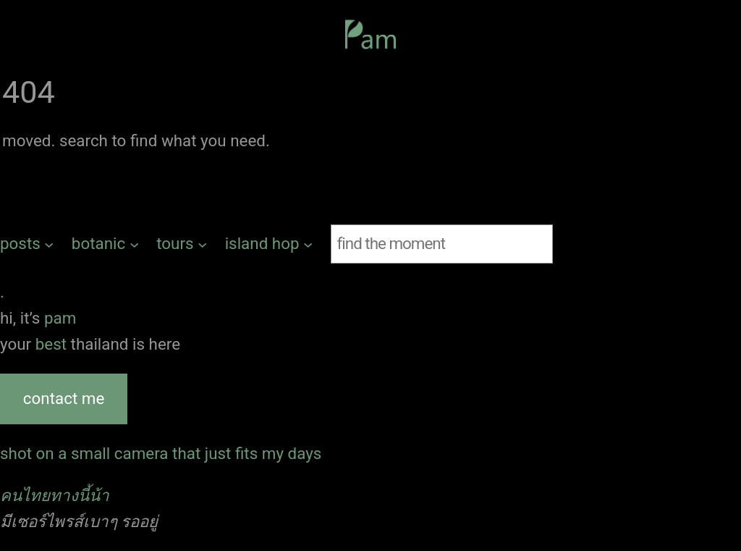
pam (60, 317)
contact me (63, 398)
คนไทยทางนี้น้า (54, 495)
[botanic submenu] (105, 244)
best (53, 344)
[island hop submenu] (269, 244)
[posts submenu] (27, 244)
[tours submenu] (181, 244)
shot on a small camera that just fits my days (160, 453)
